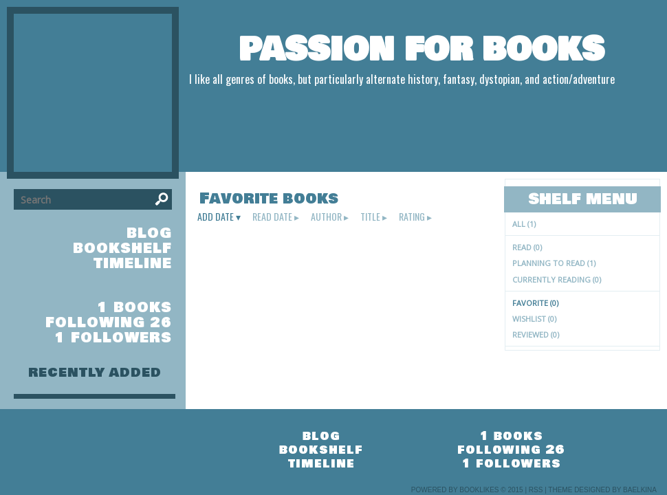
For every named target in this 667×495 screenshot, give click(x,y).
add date (215, 216)
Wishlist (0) (534, 319)
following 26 (108, 322)
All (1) (524, 224)
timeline (133, 263)
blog (149, 233)
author (326, 216)
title (370, 216)
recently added (95, 372)
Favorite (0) (535, 303)
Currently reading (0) (556, 279)
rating (412, 216)
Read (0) (527, 247)
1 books (134, 307)
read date (272, 216)
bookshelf (122, 248)
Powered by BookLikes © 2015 (467, 490)
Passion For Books (421, 49)
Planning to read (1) (553, 263)
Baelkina (640, 490)
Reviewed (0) (535, 334)
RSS (536, 490)
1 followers (113, 338)
